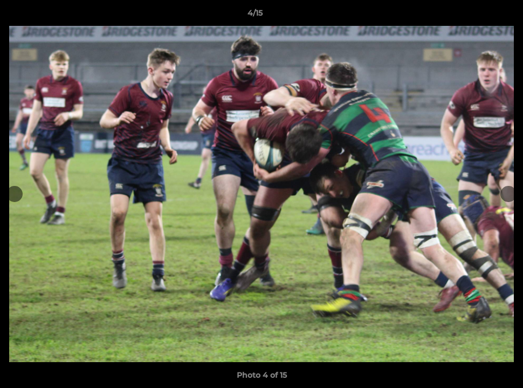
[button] (477, 15)
